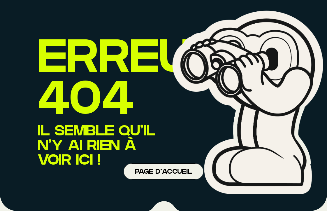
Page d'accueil (163, 172)
